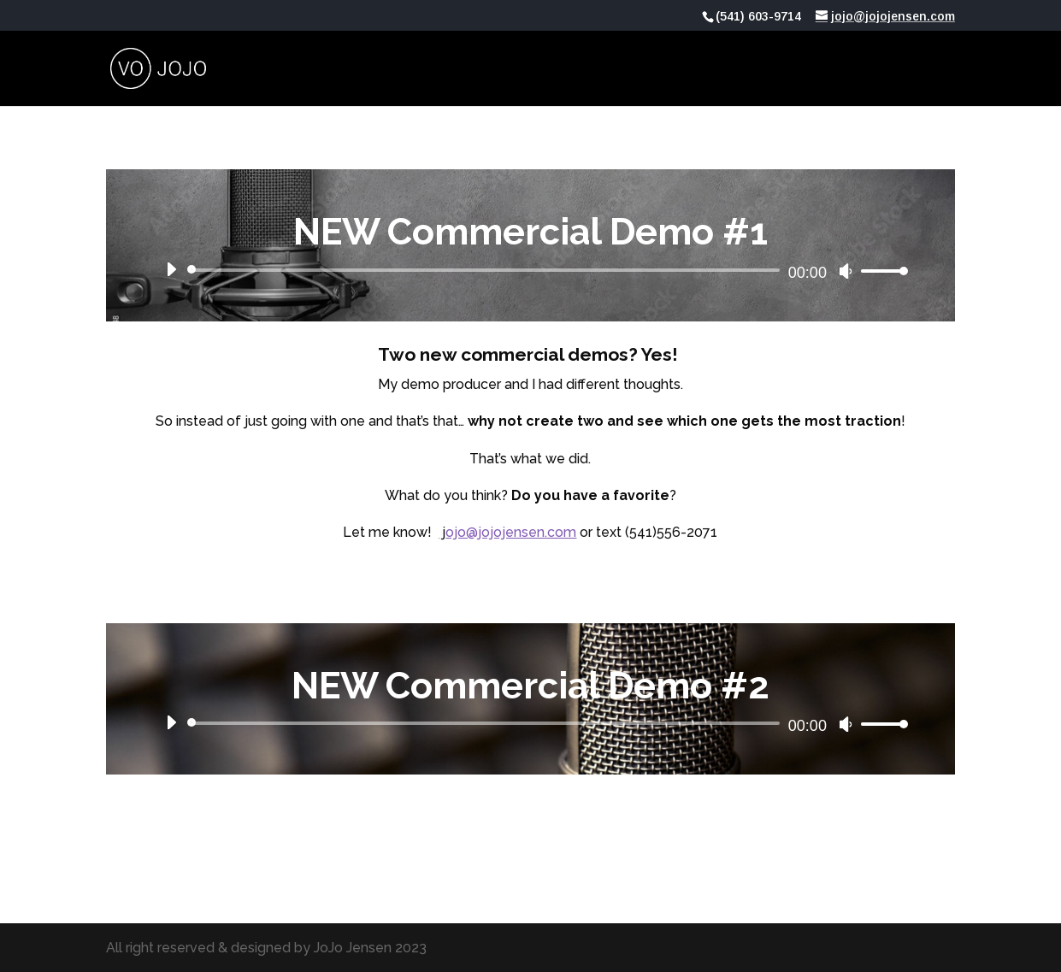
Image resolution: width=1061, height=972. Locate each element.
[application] (530, 270)
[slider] (486, 270)
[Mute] (845, 271)
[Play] (171, 269)
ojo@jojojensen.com (510, 532)
